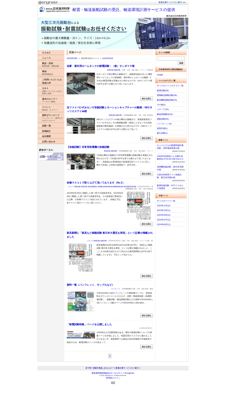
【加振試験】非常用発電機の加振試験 (88, 147)
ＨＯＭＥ (46, 52)
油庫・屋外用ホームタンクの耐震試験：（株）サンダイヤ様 (101, 66)
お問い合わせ (48, 141)
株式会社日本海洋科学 (176, 16)
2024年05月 (107, 58)
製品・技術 (52, 64)
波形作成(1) (162, 128)
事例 (52, 73)
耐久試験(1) (162, 133)
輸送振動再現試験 (130, 186)
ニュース (46, 58)
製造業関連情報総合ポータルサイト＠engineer (113, 373)
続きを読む (146, 98)
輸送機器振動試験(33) (167, 100)
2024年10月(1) (163, 210)
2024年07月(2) (163, 220)
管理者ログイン (113, 378)
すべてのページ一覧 (166, 201)
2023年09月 (72, 58)
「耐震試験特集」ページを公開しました (89, 324)
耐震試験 (110, 70)
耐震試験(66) (163, 90)
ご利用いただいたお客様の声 (52, 81)
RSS (113, 383)
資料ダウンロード (52, 118)
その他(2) (161, 104)
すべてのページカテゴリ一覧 (170, 85)
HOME (160, 75)
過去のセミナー (52, 100)
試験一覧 (46, 125)
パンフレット (115, 289)
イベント (52, 108)
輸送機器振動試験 (117, 186)
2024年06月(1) (163, 224)
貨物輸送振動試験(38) (167, 95)
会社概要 (46, 136)
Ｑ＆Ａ (52, 91)
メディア (71, 186)
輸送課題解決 (92, 186)
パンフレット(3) (164, 123)
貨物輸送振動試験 (104, 186)
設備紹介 (46, 131)
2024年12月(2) (163, 205)
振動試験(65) (163, 119)
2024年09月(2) (163, 215)
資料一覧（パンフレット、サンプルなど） (90, 284)
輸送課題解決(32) (165, 114)
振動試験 (117, 70)
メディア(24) (163, 109)
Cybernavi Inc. (108, 375)
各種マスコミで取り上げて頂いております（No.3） (96, 182)
